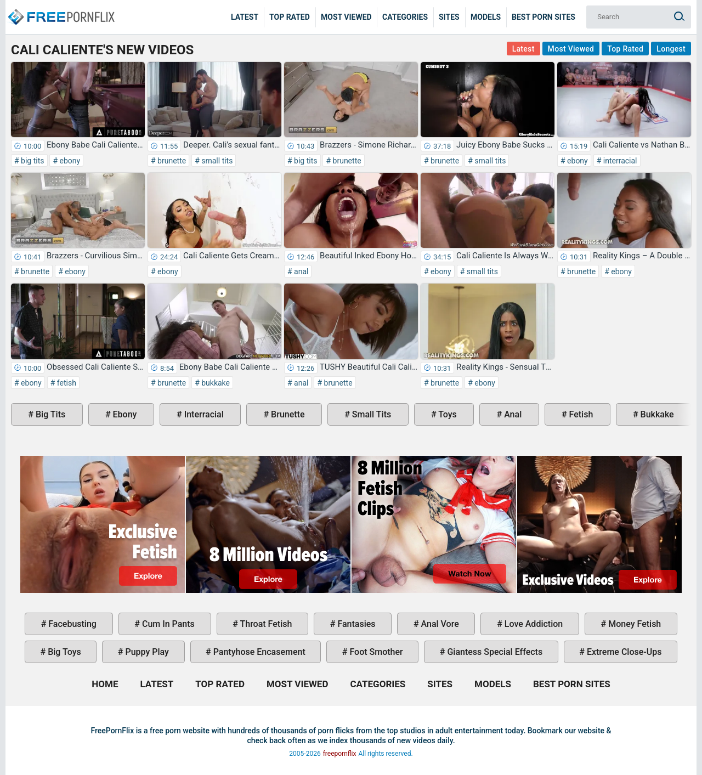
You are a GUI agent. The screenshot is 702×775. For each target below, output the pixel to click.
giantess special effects (493, 652)
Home (60, 8)
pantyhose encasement (258, 652)
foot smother (375, 652)
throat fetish (265, 624)
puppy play (146, 652)
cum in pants (167, 624)
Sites (449, 17)
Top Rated (289, 17)
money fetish (633, 624)
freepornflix (339, 753)
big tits (31, 160)
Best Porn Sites (543, 17)
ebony (69, 160)
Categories (405, 17)
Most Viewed (346, 17)
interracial (619, 160)
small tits (216, 160)
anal (300, 271)
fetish (65, 382)
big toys (63, 652)
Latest (244, 17)
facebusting (71, 624)
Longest (671, 48)
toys (447, 414)
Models (486, 17)
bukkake (215, 382)
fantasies (355, 624)
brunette (171, 160)
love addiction (532, 624)
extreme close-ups (623, 652)
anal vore (439, 624)
